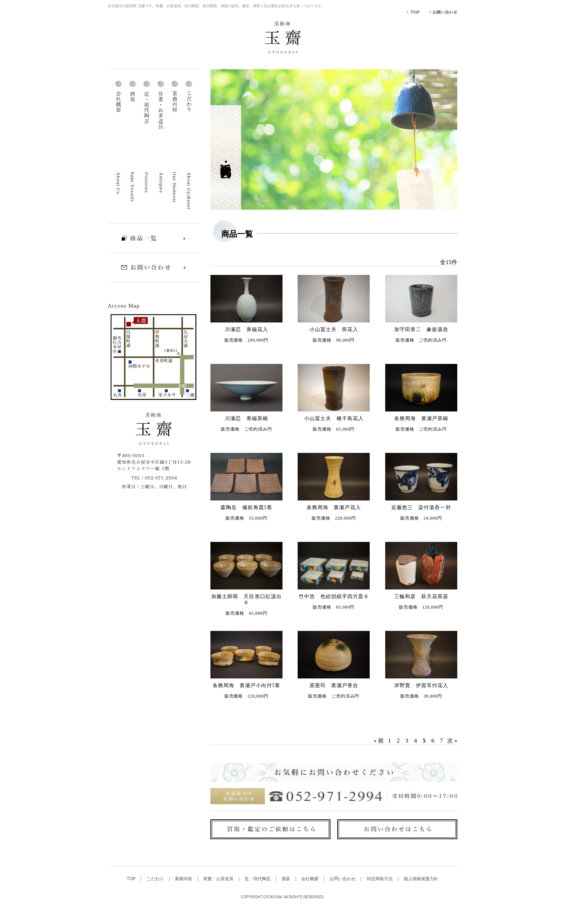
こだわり (156, 878)
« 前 (379, 741)
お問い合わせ (343, 878)
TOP (132, 878)
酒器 (286, 878)
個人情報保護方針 (421, 878)
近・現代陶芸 (258, 878)
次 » (452, 741)
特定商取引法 (380, 878)
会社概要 (310, 878)
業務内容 (184, 878)
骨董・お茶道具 (219, 878)
